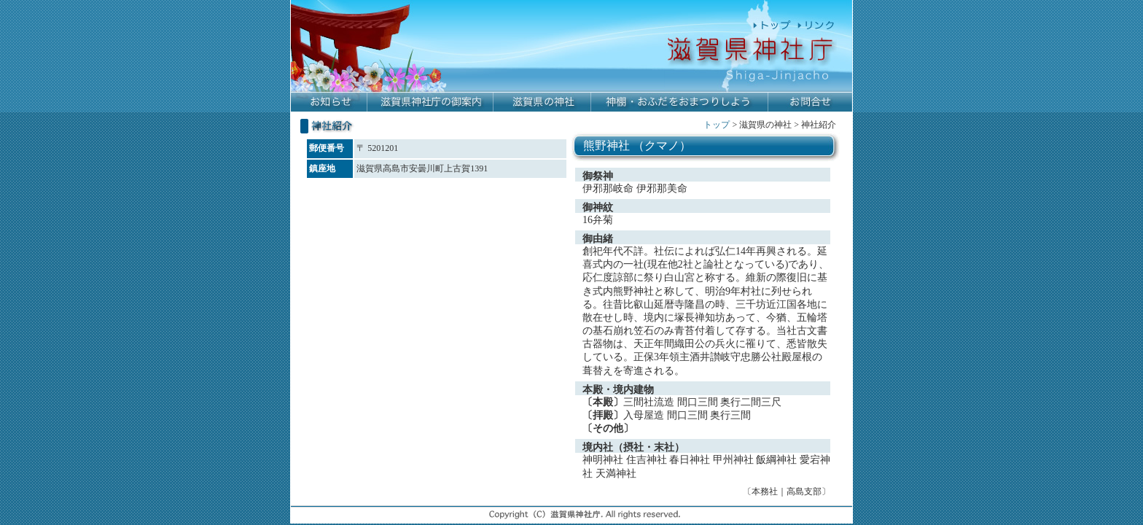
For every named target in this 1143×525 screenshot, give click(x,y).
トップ (716, 125)
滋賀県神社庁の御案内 (430, 102)
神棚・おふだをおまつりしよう (679, 102)
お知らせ (329, 102)
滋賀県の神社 (542, 102)
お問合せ (810, 102)
